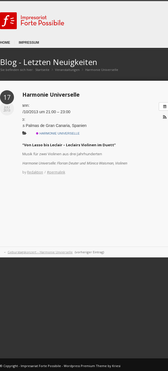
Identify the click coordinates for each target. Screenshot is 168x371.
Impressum (29, 42)
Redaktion (35, 172)
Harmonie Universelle (51, 94)
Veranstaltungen (67, 70)
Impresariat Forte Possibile (41, 366)
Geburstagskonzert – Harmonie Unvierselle (40, 252)
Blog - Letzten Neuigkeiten (48, 62)
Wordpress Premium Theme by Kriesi (92, 366)
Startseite (42, 70)
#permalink (56, 172)
